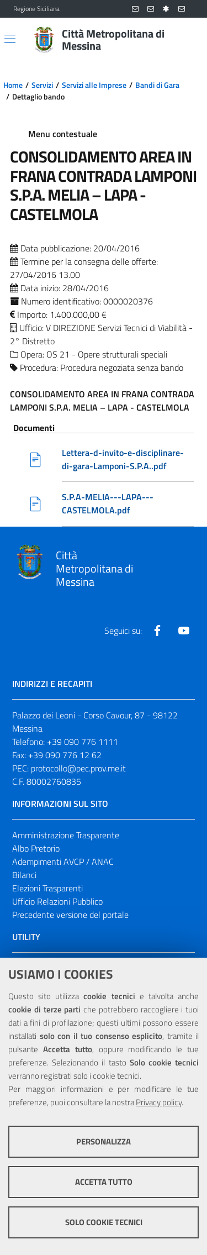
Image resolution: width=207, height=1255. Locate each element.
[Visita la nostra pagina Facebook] (157, 630)
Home (13, 85)
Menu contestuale (62, 133)
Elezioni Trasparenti (47, 888)
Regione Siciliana (36, 9)
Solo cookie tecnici (103, 1222)
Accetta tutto (103, 1181)
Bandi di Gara (157, 85)
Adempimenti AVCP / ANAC (63, 861)
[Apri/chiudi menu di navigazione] (10, 38)
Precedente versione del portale (70, 914)
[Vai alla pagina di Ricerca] (187, 39)
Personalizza (103, 1141)
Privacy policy (159, 1102)
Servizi (42, 85)
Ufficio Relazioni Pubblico (57, 901)
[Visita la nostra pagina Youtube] (184, 630)
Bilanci (24, 874)
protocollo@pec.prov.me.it (78, 768)
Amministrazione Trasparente (65, 835)
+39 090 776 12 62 (65, 755)
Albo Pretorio (36, 848)
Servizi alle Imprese (94, 85)
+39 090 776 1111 (82, 741)
